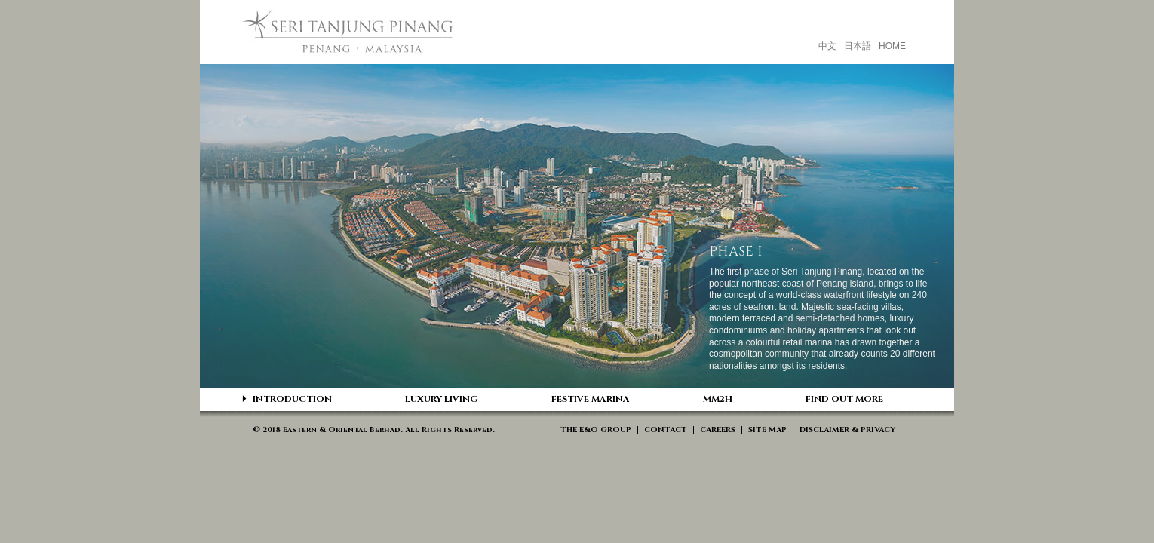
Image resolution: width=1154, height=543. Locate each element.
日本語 (857, 46)
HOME (892, 46)
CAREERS (717, 430)
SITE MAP (767, 430)
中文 (827, 46)
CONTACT (665, 430)
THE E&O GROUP (595, 430)
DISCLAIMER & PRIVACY (847, 430)
